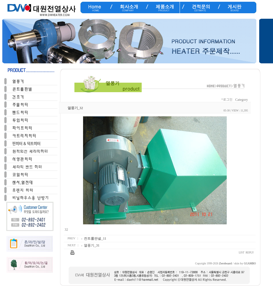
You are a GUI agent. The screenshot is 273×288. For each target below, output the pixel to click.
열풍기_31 (91, 245)
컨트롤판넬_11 (95, 238)
